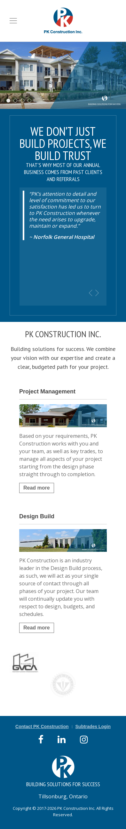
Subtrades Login (93, 726)
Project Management (47, 391)
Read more (36, 488)
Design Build (36, 516)
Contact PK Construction (41, 726)
